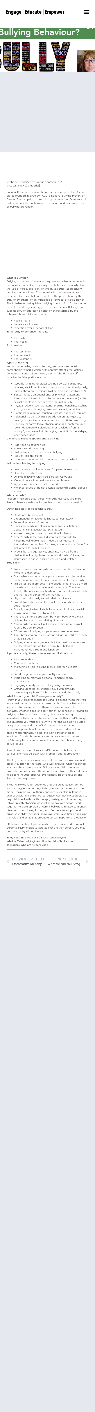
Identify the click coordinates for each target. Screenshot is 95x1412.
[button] (86, 12)
